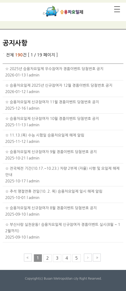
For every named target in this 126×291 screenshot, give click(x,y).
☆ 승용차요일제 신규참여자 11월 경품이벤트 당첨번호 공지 (52, 102)
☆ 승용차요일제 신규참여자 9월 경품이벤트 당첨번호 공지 (51, 152)
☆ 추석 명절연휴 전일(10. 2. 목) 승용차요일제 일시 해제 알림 (53, 191)
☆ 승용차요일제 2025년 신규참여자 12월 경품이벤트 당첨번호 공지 (58, 85)
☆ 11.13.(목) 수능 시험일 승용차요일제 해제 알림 (44, 135)
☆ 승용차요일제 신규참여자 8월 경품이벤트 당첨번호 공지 (51, 208)
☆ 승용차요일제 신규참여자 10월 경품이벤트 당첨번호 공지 (52, 118)
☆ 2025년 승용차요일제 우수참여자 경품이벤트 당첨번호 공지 (54, 69)
